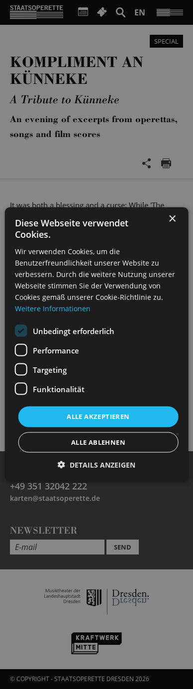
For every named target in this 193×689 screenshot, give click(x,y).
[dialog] (96, 344)
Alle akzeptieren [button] (98, 416)
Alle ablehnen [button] (98, 441)
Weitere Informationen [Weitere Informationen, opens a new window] (53, 308)
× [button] (172, 219)
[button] (96, 464)
